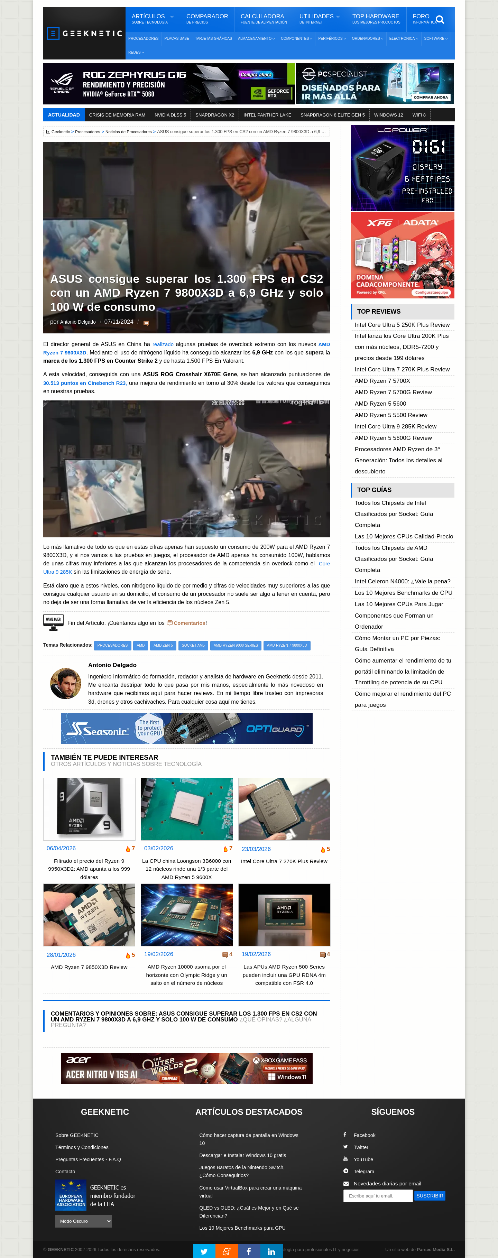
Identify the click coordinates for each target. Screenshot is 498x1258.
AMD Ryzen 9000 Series (244, 646)
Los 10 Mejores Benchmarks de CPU (398, 500)
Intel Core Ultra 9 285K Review (391, 394)
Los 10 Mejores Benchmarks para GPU (246, 1228)
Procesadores (143, 38)
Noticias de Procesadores (134, 131)
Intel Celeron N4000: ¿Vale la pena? (398, 492)
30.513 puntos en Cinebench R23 (86, 382)
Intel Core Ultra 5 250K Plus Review (397, 323)
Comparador (207, 19)
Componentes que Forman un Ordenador (403, 516)
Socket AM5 (198, 646)
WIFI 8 (419, 115)
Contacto (66, 1172)
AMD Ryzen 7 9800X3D (298, 646)
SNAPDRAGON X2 (214, 115)
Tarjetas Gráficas (213, 38)
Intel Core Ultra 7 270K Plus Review (284, 866)
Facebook (360, 1135)
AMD (143, 646)
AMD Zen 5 (167, 646)
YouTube (359, 1160)
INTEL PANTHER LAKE (267, 115)
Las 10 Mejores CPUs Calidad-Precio (399, 469)
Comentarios (191, 623)
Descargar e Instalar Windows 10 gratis (246, 1155)
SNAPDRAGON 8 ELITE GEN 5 (333, 115)
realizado (163, 344)
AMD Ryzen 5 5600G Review (389, 402)
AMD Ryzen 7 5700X (380, 362)
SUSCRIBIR (360, 1209)
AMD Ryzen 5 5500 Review (387, 386)
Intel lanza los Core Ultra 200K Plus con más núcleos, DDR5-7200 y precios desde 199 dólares (402, 338)
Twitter (356, 1147)
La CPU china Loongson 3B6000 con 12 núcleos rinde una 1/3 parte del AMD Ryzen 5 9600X (186, 869)
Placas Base (177, 38)
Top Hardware (376, 19)
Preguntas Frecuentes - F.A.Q (90, 1160)
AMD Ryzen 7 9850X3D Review (89, 967)
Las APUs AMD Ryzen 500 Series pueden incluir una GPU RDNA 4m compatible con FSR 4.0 (284, 975)
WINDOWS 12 (388, 115)
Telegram (359, 1172)
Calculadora (264, 19)
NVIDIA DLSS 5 (170, 115)
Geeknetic (62, 131)
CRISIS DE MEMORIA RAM (117, 115)
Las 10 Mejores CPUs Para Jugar (394, 508)
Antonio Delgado (81, 322)
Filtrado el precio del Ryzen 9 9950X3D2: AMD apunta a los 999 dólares (89, 869)
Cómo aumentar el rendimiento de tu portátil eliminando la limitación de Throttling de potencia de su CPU (398, 547)
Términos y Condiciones (83, 1147)
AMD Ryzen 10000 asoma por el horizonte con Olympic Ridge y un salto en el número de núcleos (186, 975)
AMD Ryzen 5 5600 (378, 378)
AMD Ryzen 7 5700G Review (389, 370)
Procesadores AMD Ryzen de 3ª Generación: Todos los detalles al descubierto (394, 417)
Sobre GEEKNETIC (78, 1135)
